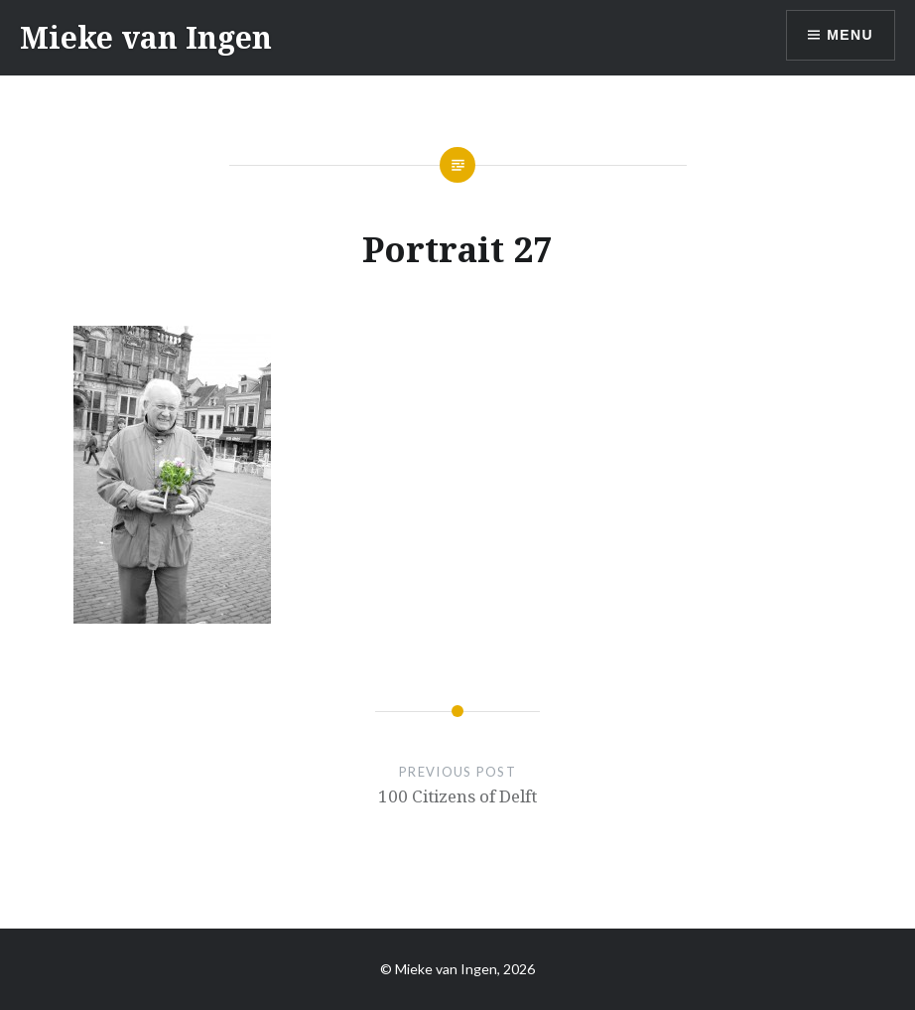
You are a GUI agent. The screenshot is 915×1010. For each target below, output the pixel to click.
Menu (850, 35)
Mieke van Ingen (146, 37)
